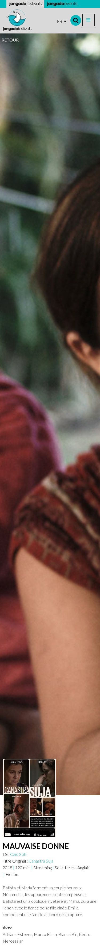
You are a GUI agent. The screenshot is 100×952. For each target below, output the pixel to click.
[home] (17, 20)
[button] (88, 20)
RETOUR (10, 39)
